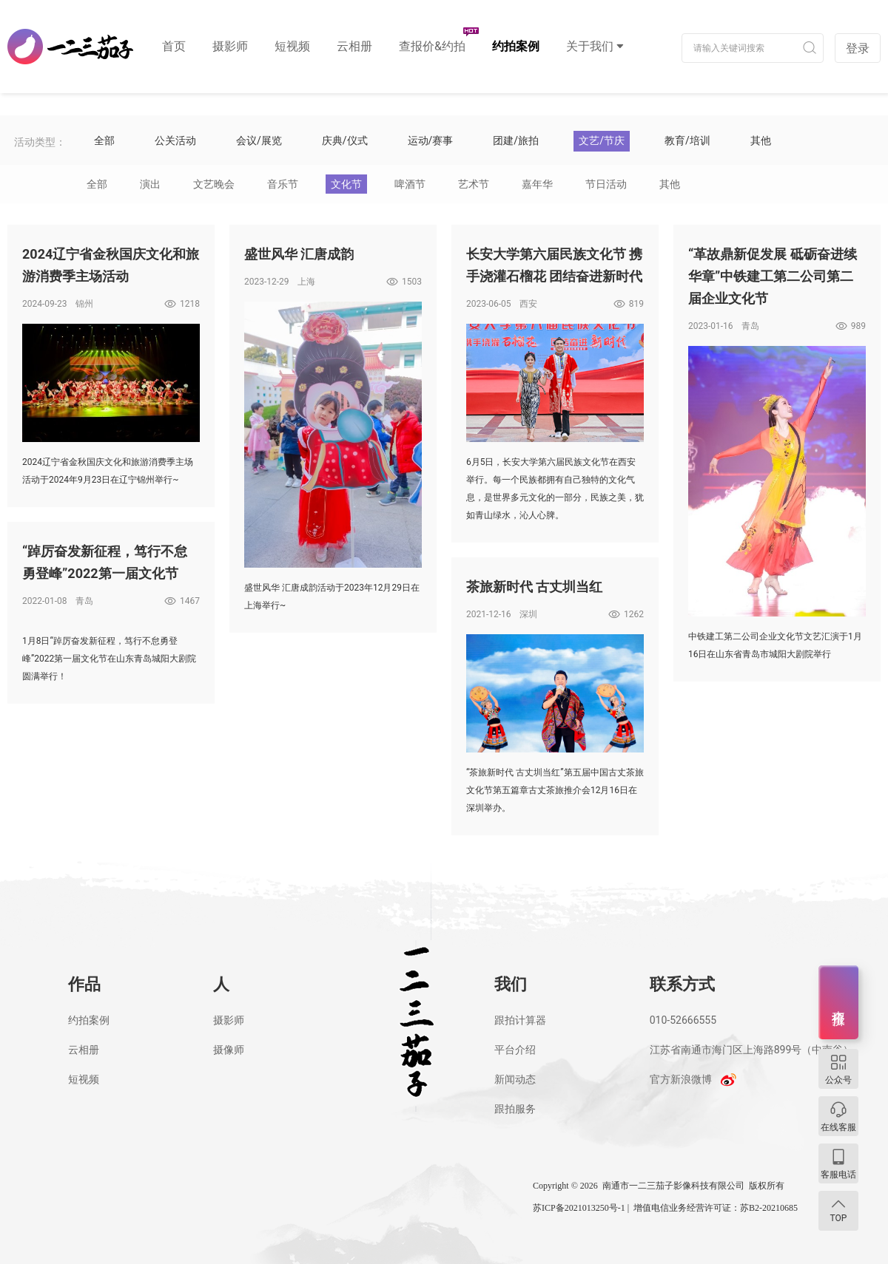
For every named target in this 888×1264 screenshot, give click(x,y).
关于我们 (589, 46)
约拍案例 (515, 46)
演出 (150, 184)
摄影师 (230, 46)
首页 (174, 46)
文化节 (346, 184)
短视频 (292, 46)
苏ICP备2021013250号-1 (579, 1208)
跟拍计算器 (520, 1020)
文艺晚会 (214, 184)
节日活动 (606, 184)
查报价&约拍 (432, 46)
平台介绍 (515, 1050)
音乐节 (282, 184)
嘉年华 (537, 184)
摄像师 (228, 1050)
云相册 (354, 46)
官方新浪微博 (681, 1079)
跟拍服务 (515, 1109)
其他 (669, 184)
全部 (97, 184)
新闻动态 (515, 1079)
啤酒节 (410, 184)
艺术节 (473, 184)
